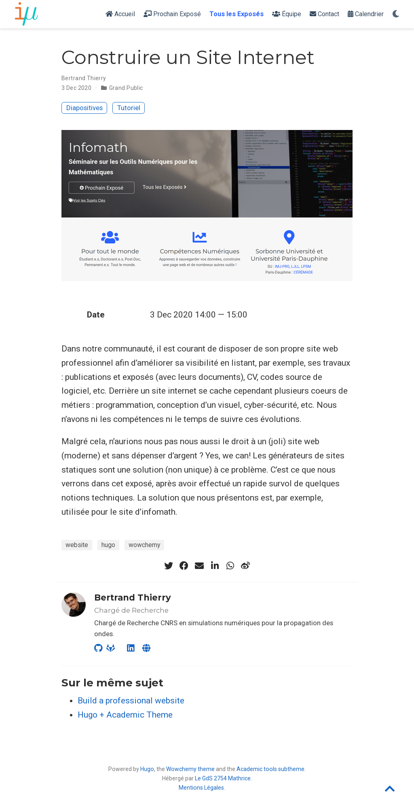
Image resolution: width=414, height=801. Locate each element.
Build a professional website (131, 700)
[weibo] (245, 566)
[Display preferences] (395, 14)
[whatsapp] (230, 566)
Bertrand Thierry (83, 78)
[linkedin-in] (215, 566)
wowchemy (144, 545)
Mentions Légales (201, 787)
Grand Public (126, 88)
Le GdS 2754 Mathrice (223, 778)
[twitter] (169, 566)
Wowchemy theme (190, 769)
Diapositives (84, 108)
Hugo (147, 769)
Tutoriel (128, 108)
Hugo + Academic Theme (125, 715)
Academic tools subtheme (270, 769)
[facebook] (184, 566)
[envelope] (199, 566)
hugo (108, 545)
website (76, 545)
